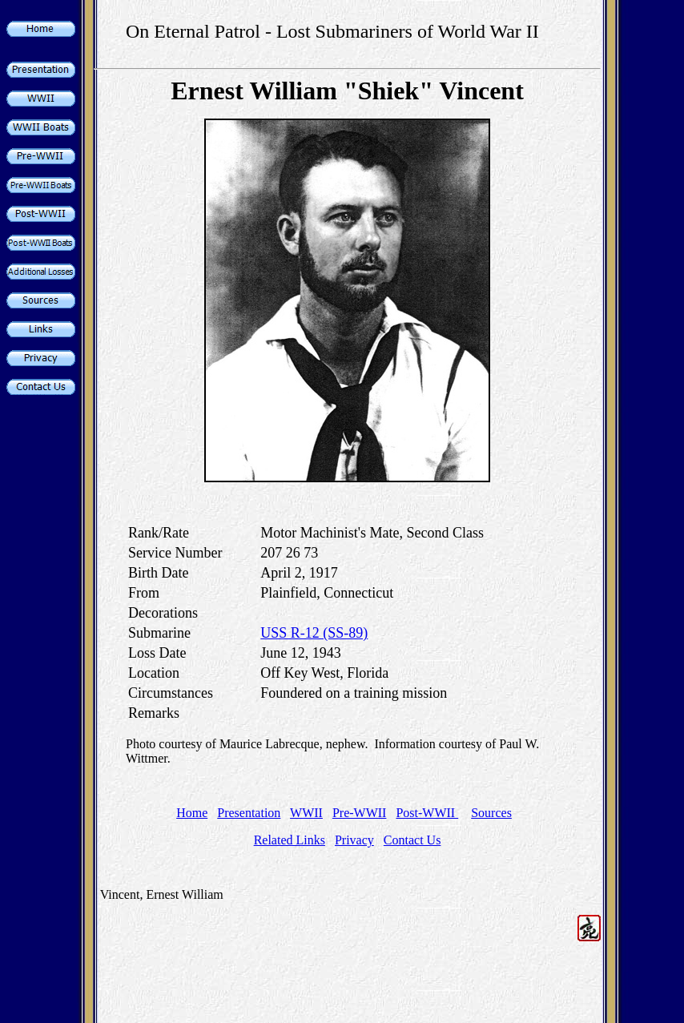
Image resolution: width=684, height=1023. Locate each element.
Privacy (354, 840)
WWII (306, 813)
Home (191, 813)
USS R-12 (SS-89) (314, 633)
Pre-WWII (359, 813)
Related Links (289, 840)
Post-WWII (427, 813)
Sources (491, 813)
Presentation (248, 813)
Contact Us (412, 840)
